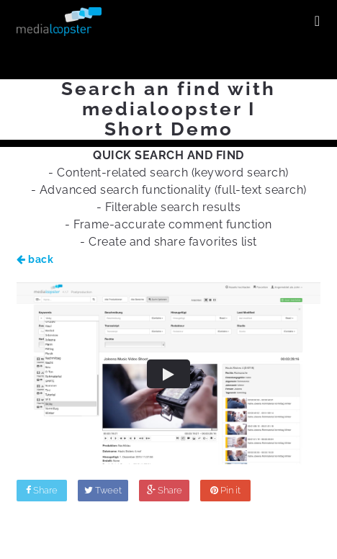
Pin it (225, 490)
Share (42, 490)
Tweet (103, 490)
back (35, 259)
